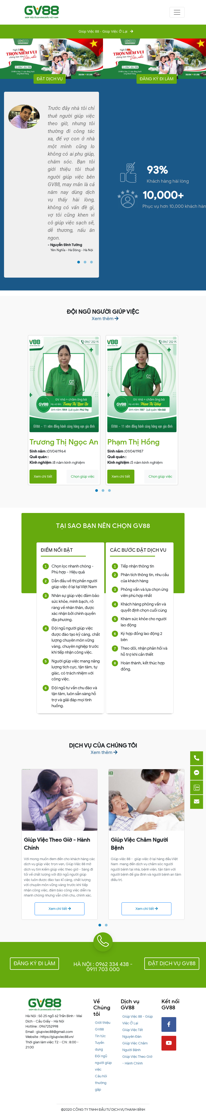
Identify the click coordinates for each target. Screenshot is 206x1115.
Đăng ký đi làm (157, 79)
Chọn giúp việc (82, 476)
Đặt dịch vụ (49, 79)
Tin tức (100, 1036)
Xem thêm (105, 318)
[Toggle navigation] (177, 12)
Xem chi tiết (43, 476)
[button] (78, 262)
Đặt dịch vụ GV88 (172, 963)
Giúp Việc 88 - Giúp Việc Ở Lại (103, 31)
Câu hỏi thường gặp (101, 1083)
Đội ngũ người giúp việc (103, 1063)
